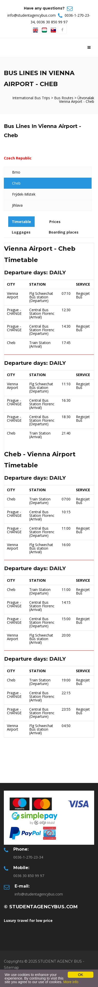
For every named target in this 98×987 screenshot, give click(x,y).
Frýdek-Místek (23, 194)
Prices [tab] (55, 221)
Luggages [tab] (21, 232)
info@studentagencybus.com (31, 15)
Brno (16, 172)
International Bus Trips (31, 97)
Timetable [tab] (21, 221)
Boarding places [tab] (64, 232)
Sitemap (11, 967)
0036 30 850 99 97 (52, 21)
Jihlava (17, 205)
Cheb (16, 183)
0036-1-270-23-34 (28, 857)
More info (70, 982)
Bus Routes (63, 97)
